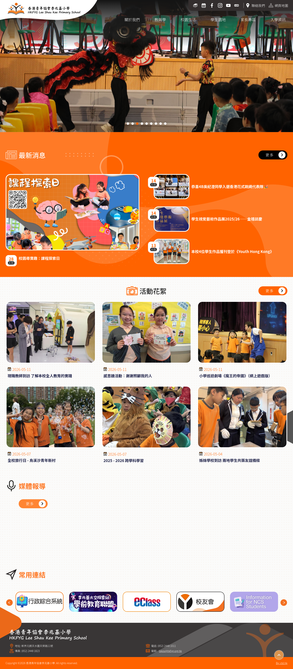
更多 (270, 155)
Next (283, 602)
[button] (128, 123)
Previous (9, 602)
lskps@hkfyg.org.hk (170, 651)
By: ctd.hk (281, 663)
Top (283, 654)
